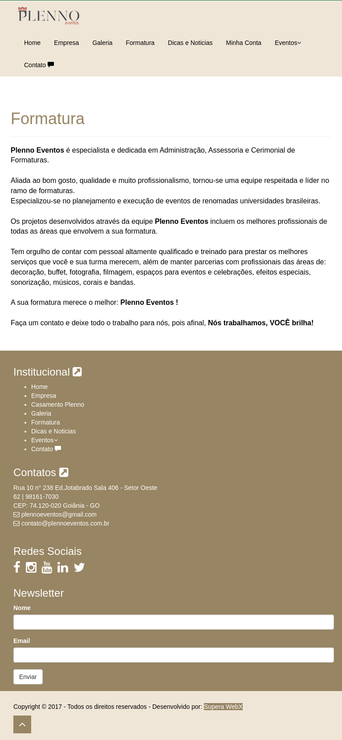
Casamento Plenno (57, 404)
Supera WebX (223, 706)
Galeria (102, 42)
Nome (22, 607)
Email (21, 640)
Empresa (66, 42)
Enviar (28, 676)
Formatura (140, 42)
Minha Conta (243, 42)
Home (32, 42)
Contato (39, 65)
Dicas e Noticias (190, 42)
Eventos (288, 42)
